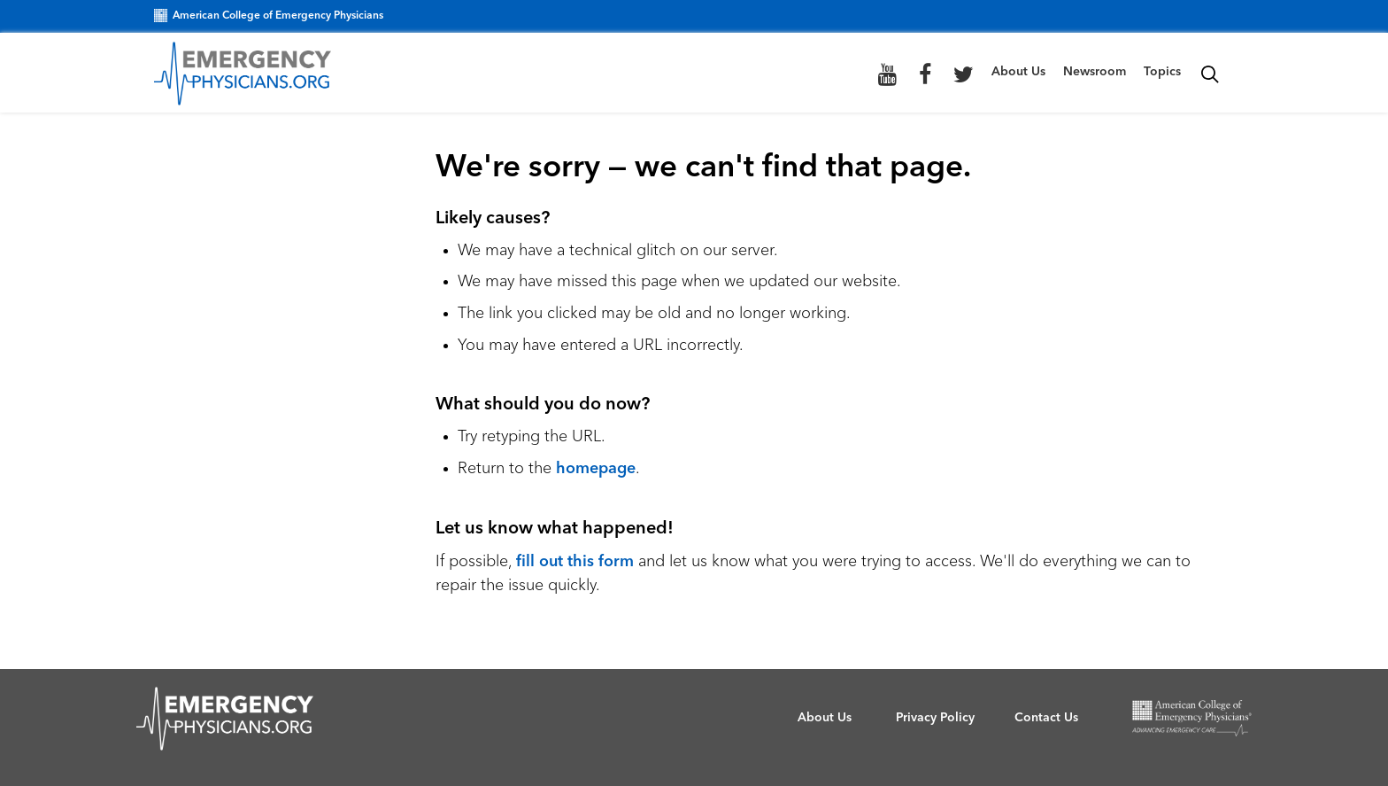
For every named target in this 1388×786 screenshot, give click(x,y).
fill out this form (575, 562)
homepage (596, 469)
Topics (1162, 72)
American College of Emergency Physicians (268, 16)
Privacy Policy (935, 718)
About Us (1018, 72)
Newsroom (1094, 72)
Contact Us (1046, 718)
